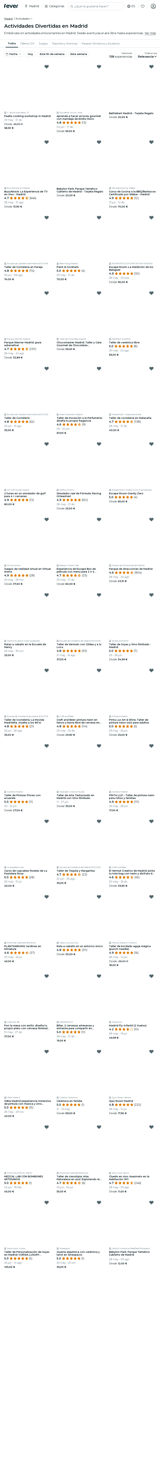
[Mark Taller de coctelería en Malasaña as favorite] (151, 368)
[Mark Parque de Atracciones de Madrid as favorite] (151, 519)
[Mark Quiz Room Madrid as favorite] (151, 1051)
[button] (24, 18)
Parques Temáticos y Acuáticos (100, 43)
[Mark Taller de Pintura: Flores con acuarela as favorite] (46, 746)
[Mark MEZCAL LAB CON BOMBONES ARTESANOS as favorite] (46, 1127)
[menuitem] (12, 43)
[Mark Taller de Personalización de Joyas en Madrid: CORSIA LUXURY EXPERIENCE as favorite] (46, 1202)
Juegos (43, 43)
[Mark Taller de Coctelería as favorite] (46, 368)
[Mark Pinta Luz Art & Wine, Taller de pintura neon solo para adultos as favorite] (151, 670)
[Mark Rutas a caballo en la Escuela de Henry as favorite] (46, 595)
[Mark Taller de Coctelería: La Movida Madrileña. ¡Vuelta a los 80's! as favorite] (46, 670)
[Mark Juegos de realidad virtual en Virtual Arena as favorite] (46, 519)
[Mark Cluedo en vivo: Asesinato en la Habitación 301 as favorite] (151, 1127)
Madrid (8, 18)
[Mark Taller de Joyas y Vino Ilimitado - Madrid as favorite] (151, 595)
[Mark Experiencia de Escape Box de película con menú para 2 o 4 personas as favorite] (99, 519)
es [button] (131, 6)
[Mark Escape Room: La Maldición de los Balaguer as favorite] (151, 217)
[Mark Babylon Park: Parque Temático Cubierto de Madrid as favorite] (151, 1202)
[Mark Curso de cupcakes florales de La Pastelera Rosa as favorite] (46, 821)
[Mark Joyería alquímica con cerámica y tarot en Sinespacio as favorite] (99, 1202)
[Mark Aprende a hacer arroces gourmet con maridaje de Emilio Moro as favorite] (99, 66)
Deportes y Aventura (64, 43)
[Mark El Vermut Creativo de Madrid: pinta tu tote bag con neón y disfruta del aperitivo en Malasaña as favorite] (151, 821)
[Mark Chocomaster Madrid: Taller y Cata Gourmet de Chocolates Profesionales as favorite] (99, 293)
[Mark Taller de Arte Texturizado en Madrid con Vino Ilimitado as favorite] (99, 746)
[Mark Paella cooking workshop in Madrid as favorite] (46, 66)
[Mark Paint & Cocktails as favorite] (99, 217)
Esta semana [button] (78, 54)
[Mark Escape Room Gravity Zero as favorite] (151, 444)
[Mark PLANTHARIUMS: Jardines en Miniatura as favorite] (46, 897)
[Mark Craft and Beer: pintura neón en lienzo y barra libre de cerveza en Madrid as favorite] (99, 670)
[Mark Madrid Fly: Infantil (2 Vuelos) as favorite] (151, 976)
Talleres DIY (27, 43)
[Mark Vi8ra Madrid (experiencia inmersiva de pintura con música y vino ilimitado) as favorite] (46, 1051)
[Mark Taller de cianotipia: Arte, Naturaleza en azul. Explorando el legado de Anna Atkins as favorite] (99, 1127)
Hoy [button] (30, 54)
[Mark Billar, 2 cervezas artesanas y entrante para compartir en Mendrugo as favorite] (99, 976)
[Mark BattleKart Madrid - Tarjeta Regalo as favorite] (151, 66)
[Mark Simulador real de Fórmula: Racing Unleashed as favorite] (99, 444)
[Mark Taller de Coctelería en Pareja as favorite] (46, 217)
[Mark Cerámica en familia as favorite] (99, 1051)
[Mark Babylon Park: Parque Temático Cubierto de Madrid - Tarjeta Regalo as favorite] (99, 142)
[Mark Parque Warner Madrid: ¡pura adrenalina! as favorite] (46, 293)
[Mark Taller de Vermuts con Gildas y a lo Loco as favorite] (99, 595)
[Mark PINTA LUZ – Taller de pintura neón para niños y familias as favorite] (151, 746)
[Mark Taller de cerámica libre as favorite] (151, 293)
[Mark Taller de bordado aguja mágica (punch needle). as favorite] (151, 897)
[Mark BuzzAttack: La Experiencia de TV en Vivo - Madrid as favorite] (46, 142)
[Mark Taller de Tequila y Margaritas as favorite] (99, 821)
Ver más (150, 33)
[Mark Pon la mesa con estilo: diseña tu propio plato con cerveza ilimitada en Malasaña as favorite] (46, 976)
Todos (12, 43)
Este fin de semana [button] (52, 54)
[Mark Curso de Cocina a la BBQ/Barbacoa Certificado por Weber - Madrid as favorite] (151, 142)
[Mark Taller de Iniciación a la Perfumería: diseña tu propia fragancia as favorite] (99, 368)
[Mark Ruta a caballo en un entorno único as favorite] (99, 897)
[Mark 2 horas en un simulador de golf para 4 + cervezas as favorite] (46, 444)
